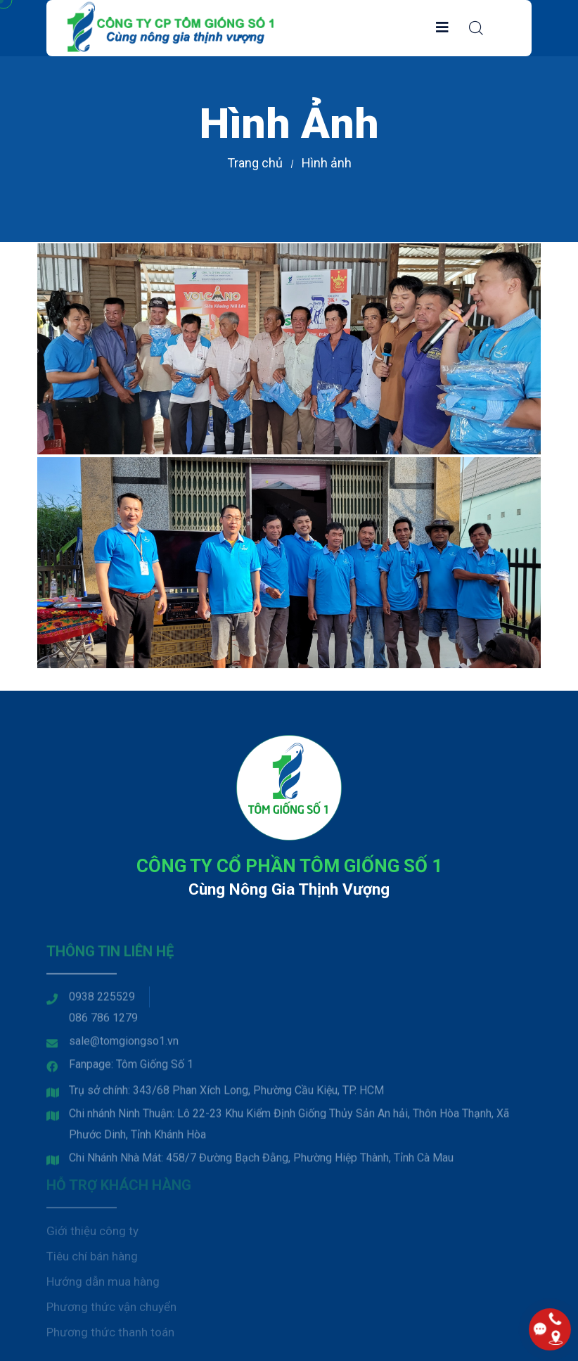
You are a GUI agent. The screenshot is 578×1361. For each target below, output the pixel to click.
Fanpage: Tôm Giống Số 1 (131, 1068)
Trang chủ (255, 162)
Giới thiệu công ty (92, 1234)
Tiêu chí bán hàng (92, 1259)
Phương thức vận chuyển (111, 1310)
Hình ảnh (327, 162)
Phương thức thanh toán (110, 1335)
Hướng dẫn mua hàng (103, 1284)
